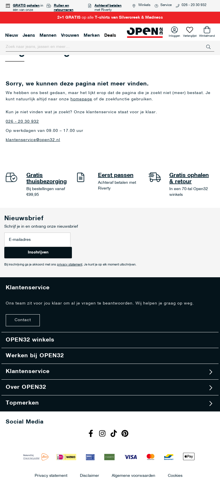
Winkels (144, 5)
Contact (23, 320)
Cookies (175, 475)
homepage (81, 99)
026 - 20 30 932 (194, 5)
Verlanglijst (190, 35)
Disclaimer (89, 475)
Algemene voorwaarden (133, 475)
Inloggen (174, 35)
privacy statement (69, 264)
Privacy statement (51, 475)
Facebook (91, 434)
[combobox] (110, 47)
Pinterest (125, 434)
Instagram (103, 434)
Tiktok (114, 434)
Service (166, 5)
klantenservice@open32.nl (33, 140)
